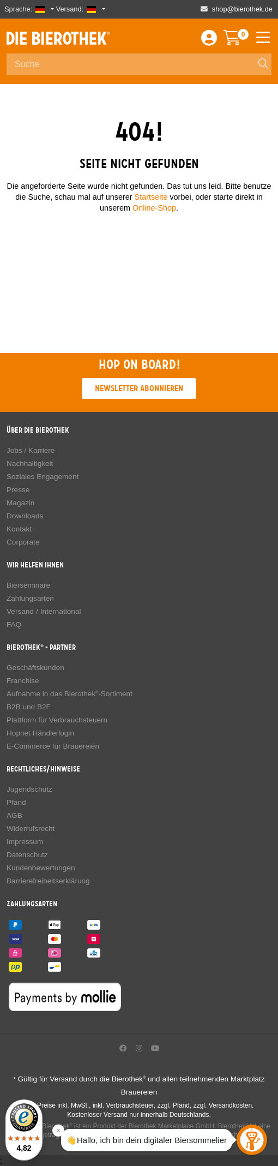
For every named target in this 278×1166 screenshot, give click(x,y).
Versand (20, 611)
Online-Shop (154, 208)
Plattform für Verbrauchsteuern (57, 720)
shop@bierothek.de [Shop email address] (242, 9)
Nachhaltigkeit (30, 463)
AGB (14, 815)
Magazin (20, 503)
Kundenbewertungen (41, 868)
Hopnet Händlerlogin (40, 733)
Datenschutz (27, 855)
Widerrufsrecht (31, 828)
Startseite (151, 197)
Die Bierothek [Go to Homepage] (58, 38)
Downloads (25, 516)
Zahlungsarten (30, 598)
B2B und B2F (29, 707)
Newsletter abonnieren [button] (139, 388)
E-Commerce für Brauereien (53, 746)
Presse (18, 490)
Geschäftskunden (35, 667)
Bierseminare (28, 585)
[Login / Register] (209, 41)
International (60, 611)
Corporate (23, 542)
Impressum (25, 842)
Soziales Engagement (42, 477)
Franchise (23, 681)
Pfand (16, 802)
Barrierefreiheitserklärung (48, 881)
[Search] (258, 64)
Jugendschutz (29, 789)
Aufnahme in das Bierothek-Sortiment (69, 694)
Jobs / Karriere (31, 450)
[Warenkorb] (239, 41)
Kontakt (19, 529)
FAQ (14, 624)
